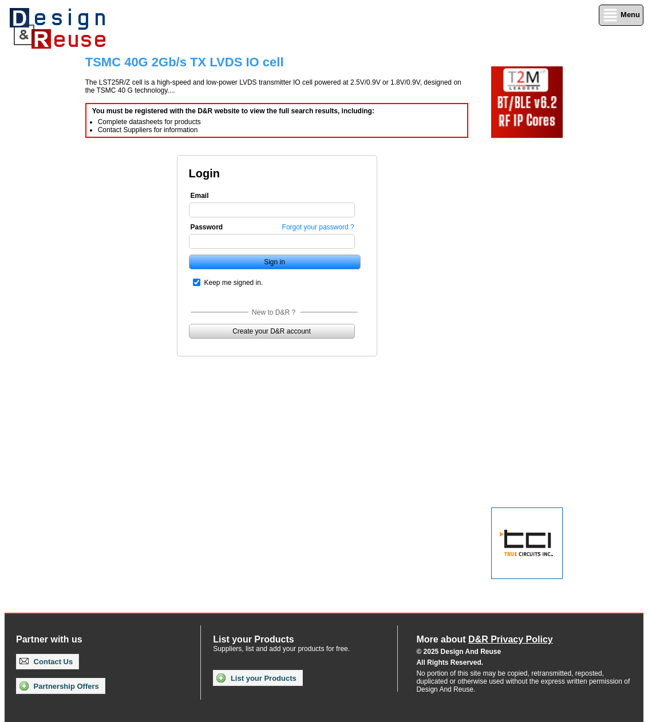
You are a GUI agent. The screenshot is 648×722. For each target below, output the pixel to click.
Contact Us (46, 661)
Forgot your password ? (318, 227)
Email (200, 196)
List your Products (256, 678)
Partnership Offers (59, 686)
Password (207, 227)
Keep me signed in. (233, 283)
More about (484, 639)
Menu (621, 15)
